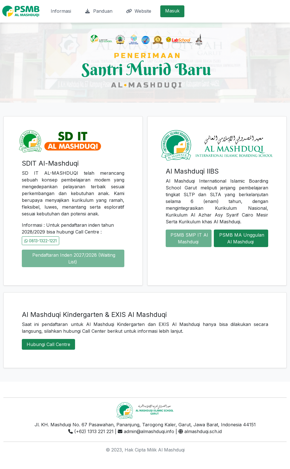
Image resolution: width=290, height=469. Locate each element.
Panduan (98, 11)
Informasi (61, 11)
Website (138, 11)
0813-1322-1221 (40, 240)
